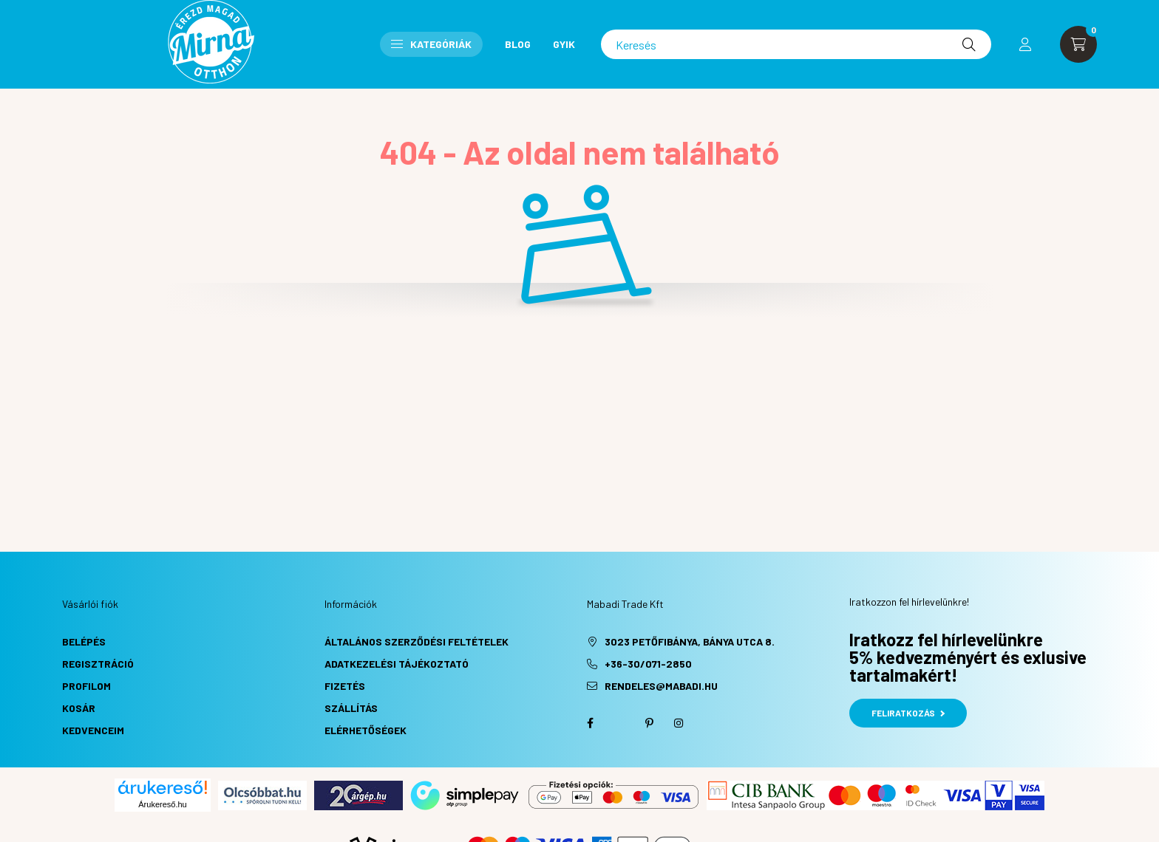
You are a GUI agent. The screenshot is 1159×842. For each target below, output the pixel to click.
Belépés (84, 641)
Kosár (78, 708)
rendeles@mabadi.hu (661, 686)
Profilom (86, 686)
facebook (590, 723)
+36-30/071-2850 (648, 663)
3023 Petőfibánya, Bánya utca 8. (690, 641)
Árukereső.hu (162, 804)
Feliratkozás (908, 713)
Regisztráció (98, 663)
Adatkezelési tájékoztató (396, 663)
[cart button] (1078, 44)
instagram (678, 723)
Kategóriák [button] (431, 44)
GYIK (564, 44)
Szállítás (351, 708)
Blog (518, 44)
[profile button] (1025, 44)
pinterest (649, 723)
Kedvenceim (93, 730)
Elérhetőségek (365, 730)
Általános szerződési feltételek (416, 641)
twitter (619, 723)
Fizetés (344, 686)
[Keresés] (796, 44)
